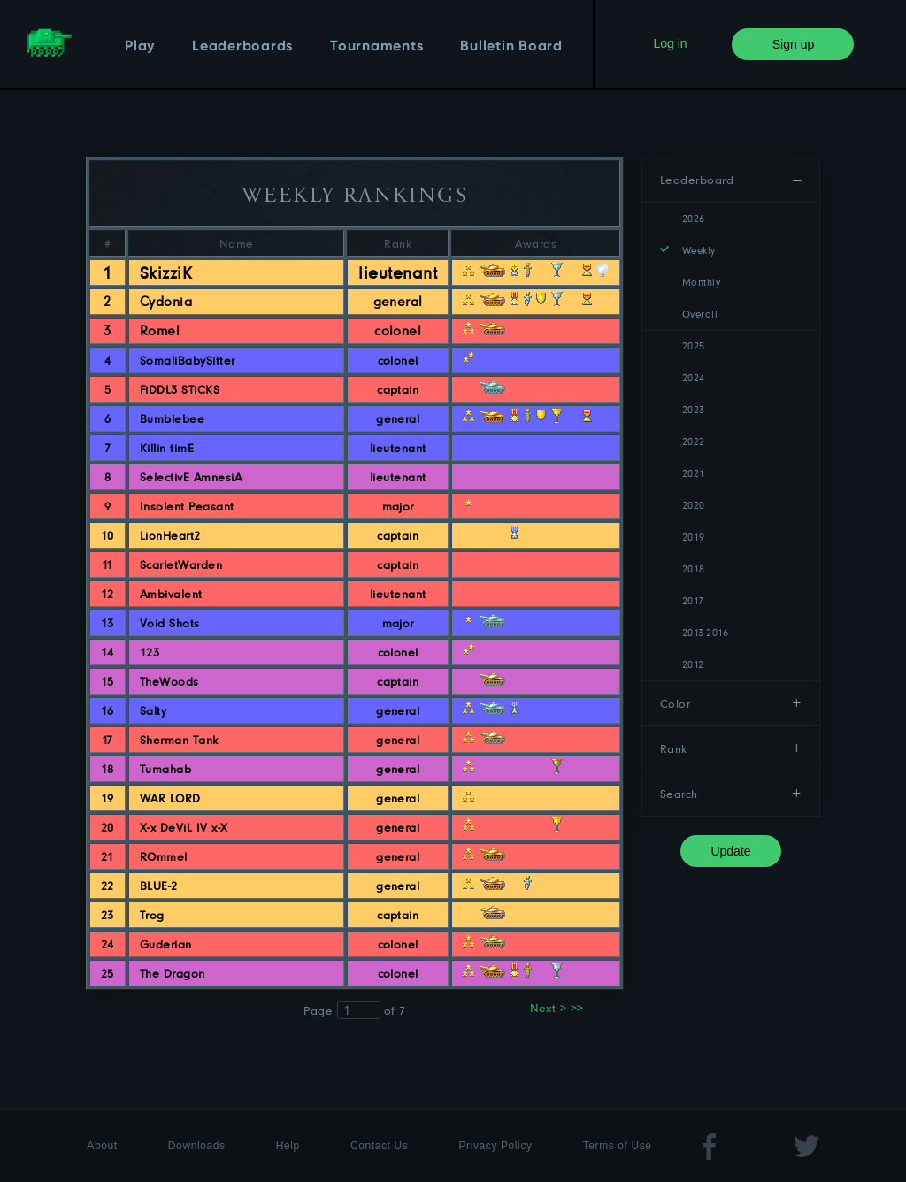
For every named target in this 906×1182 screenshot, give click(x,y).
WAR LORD (170, 798)
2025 (693, 345)
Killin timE (167, 448)
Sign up (793, 44)
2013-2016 (705, 632)
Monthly (701, 281)
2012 (693, 664)
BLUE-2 (159, 886)
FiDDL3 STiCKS (179, 389)
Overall (700, 313)
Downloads (197, 1146)
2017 (693, 600)
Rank (673, 748)
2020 (693, 504)
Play (140, 47)
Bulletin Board (511, 47)
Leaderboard (696, 180)
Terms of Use (617, 1146)
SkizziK (166, 272)
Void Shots (170, 623)
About (102, 1146)
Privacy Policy (496, 1146)
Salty (153, 710)
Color (675, 703)
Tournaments (376, 47)
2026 (693, 218)
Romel (160, 330)
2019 (693, 536)
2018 (693, 568)
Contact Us (379, 1146)
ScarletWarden (181, 564)
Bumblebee (172, 418)
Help (288, 1146)
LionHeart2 (170, 535)
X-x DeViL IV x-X (184, 827)
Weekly (699, 250)
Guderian (166, 944)
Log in (670, 43)
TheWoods (169, 681)
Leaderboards (242, 47)
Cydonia (166, 301)
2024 (693, 377)
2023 (693, 409)
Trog (152, 915)
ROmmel (164, 856)
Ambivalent (171, 594)
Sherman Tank (179, 740)
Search (679, 794)
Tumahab (165, 769)
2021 (693, 473)
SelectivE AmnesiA (191, 477)
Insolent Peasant (187, 506)
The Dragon (172, 973)
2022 (693, 441)
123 (149, 652)
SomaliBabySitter (187, 360)
